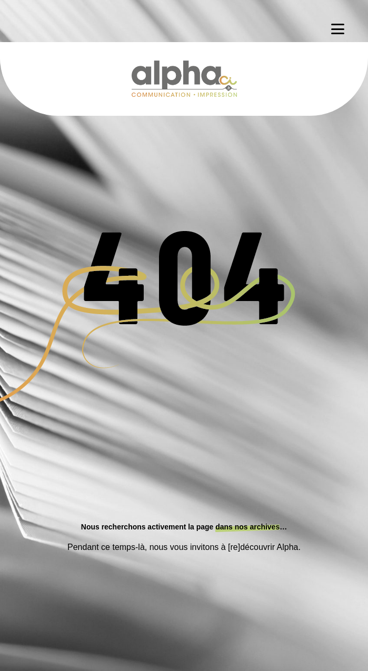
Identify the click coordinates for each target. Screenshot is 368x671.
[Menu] (337, 29)
